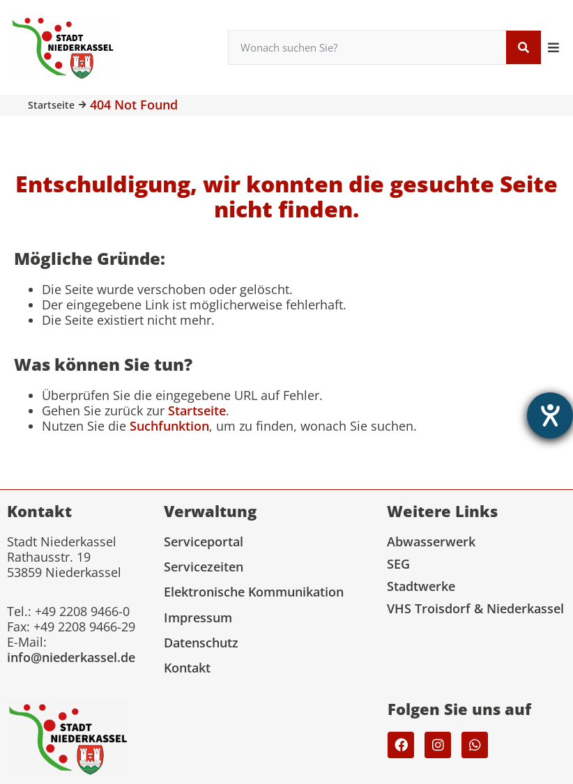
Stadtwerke (421, 586)
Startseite (51, 105)
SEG (398, 563)
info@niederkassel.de (71, 657)
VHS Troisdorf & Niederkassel (475, 608)
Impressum (198, 617)
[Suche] (523, 47)
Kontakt (187, 667)
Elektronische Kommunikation (254, 591)
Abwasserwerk (431, 541)
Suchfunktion (169, 425)
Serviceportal (203, 541)
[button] (554, 47)
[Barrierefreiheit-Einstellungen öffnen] (550, 415)
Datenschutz (201, 642)
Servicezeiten (203, 566)
